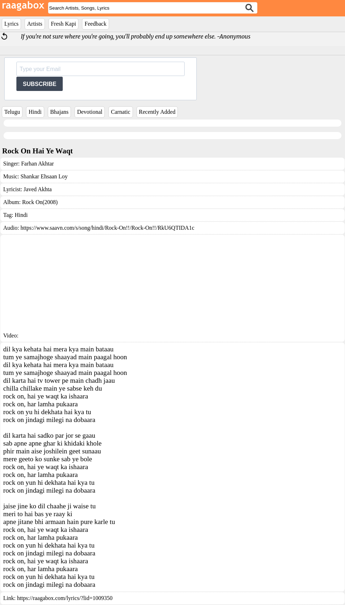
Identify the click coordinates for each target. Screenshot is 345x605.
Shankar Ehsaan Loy (43, 176)
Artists (34, 24)
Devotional (89, 112)
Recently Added (157, 112)
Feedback (95, 24)
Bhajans (59, 112)
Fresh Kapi (63, 24)
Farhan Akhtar (37, 164)
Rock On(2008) (40, 202)
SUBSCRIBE (39, 84)
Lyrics (11, 24)
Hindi (35, 112)
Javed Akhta (38, 189)
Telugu (12, 112)
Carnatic (120, 112)
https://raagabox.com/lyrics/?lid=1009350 (65, 598)
